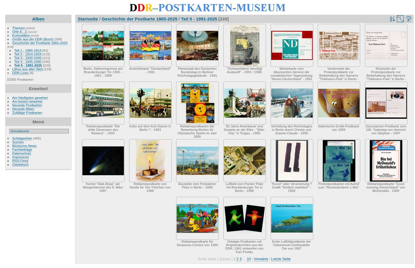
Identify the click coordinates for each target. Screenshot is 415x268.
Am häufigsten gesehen (30, 97)
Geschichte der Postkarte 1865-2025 (40, 43)
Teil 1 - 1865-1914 (28, 50)
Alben (38, 18)
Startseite (88, 18)
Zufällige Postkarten (27, 112)
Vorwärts (261, 259)
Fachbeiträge (22, 149)
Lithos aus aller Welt (27, 69)
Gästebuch (20, 164)
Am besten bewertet (27, 101)
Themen (18, 28)
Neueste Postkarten (27, 105)
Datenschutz (21, 153)
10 (249, 259)
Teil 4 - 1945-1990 (28, 61)
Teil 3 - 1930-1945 (28, 58)
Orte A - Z (19, 31)
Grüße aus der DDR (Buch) (33, 39)
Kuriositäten (21, 35)
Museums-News (24, 146)
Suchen (18, 142)
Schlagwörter (22, 138)
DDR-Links (20, 73)
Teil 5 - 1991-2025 (28, 65)
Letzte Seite (281, 259)
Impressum (20, 157)
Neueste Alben (23, 109)
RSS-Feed (20, 161)
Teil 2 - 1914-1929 (28, 54)
